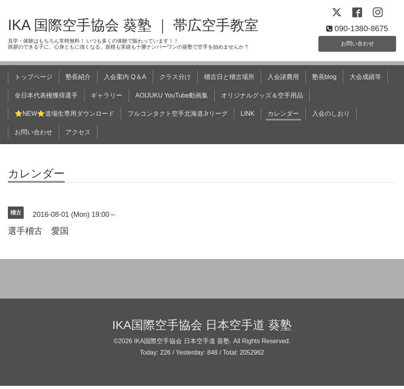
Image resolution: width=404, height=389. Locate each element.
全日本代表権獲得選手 (46, 98)
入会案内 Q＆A (125, 80)
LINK (248, 116)
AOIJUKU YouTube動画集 (171, 98)
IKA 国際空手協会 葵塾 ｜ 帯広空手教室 (133, 28)
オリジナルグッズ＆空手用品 (262, 98)
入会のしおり (331, 116)
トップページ (33, 80)
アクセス (78, 135)
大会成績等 (365, 80)
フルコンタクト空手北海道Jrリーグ (177, 116)
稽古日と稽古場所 (229, 80)
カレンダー (283, 116)
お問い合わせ (357, 45)
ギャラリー (106, 98)
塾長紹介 (78, 80)
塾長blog (324, 80)
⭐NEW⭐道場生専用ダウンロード (64, 116)
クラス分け (175, 80)
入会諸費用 (283, 80)
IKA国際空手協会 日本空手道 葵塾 (202, 327)
